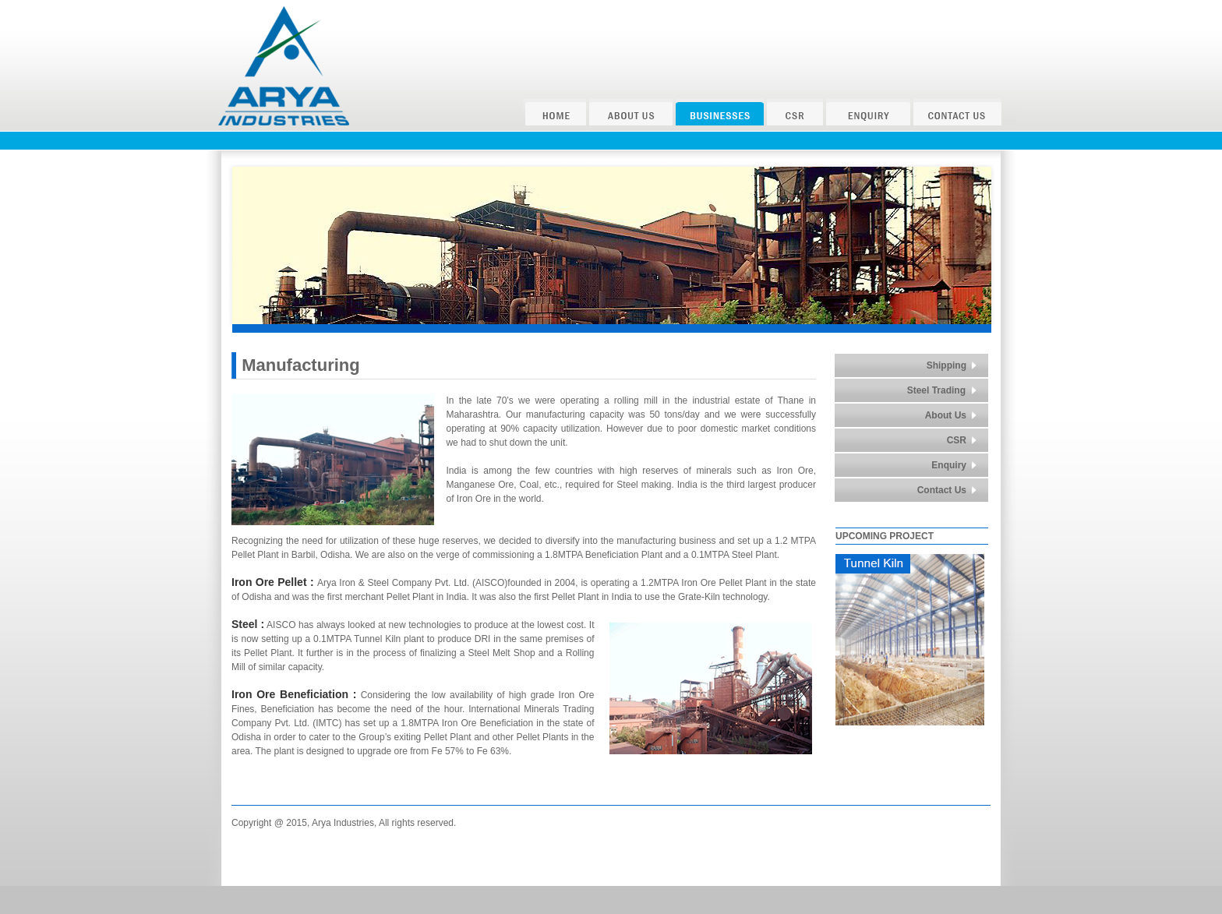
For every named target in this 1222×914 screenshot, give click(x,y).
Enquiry (948, 465)
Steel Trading (936, 390)
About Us (945, 415)
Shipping (946, 365)
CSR (956, 440)
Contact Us (941, 490)
